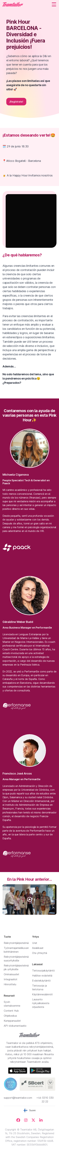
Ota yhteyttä (39, 953)
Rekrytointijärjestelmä (16, 942)
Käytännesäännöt (42, 994)
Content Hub (11, 1010)
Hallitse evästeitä (42, 975)
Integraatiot (10, 979)
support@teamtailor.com (18, 1097)
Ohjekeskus (10, 1015)
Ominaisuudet (11, 974)
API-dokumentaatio (15, 1025)
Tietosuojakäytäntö (43, 970)
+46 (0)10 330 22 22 (45, 1099)
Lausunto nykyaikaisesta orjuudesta (40, 1003)
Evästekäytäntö (41, 980)
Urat (34, 942)
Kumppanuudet (12, 1020)
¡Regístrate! (16, 101)
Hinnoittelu (10, 984)
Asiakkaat (37, 948)
